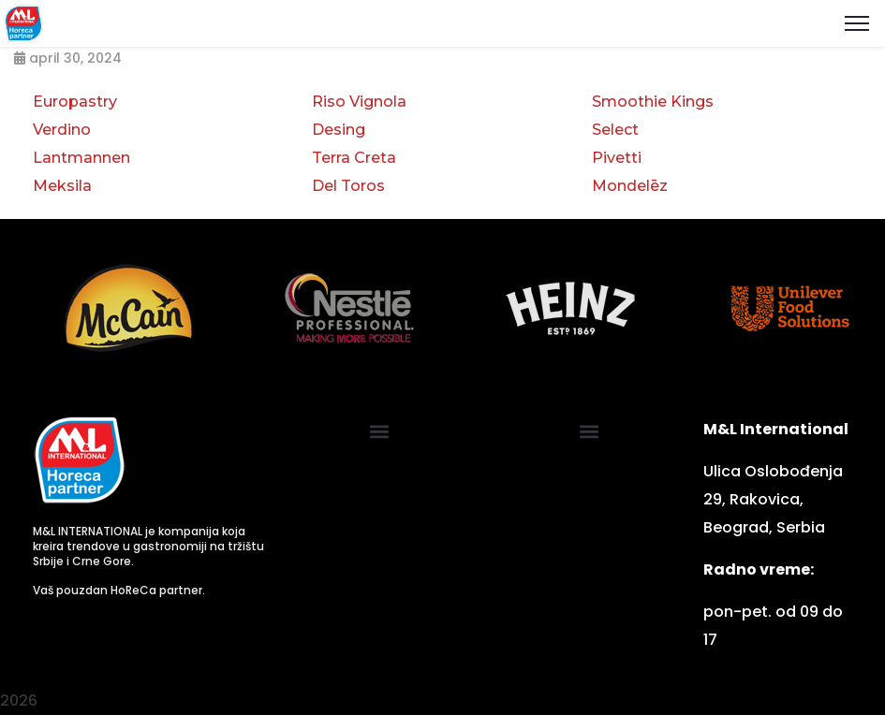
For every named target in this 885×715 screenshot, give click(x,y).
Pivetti (617, 158)
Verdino (62, 130)
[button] (379, 431)
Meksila (62, 186)
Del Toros (348, 186)
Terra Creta (354, 158)
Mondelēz (630, 186)
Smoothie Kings (653, 101)
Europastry (75, 101)
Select (615, 130)
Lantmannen (81, 158)
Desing (338, 130)
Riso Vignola (359, 101)
